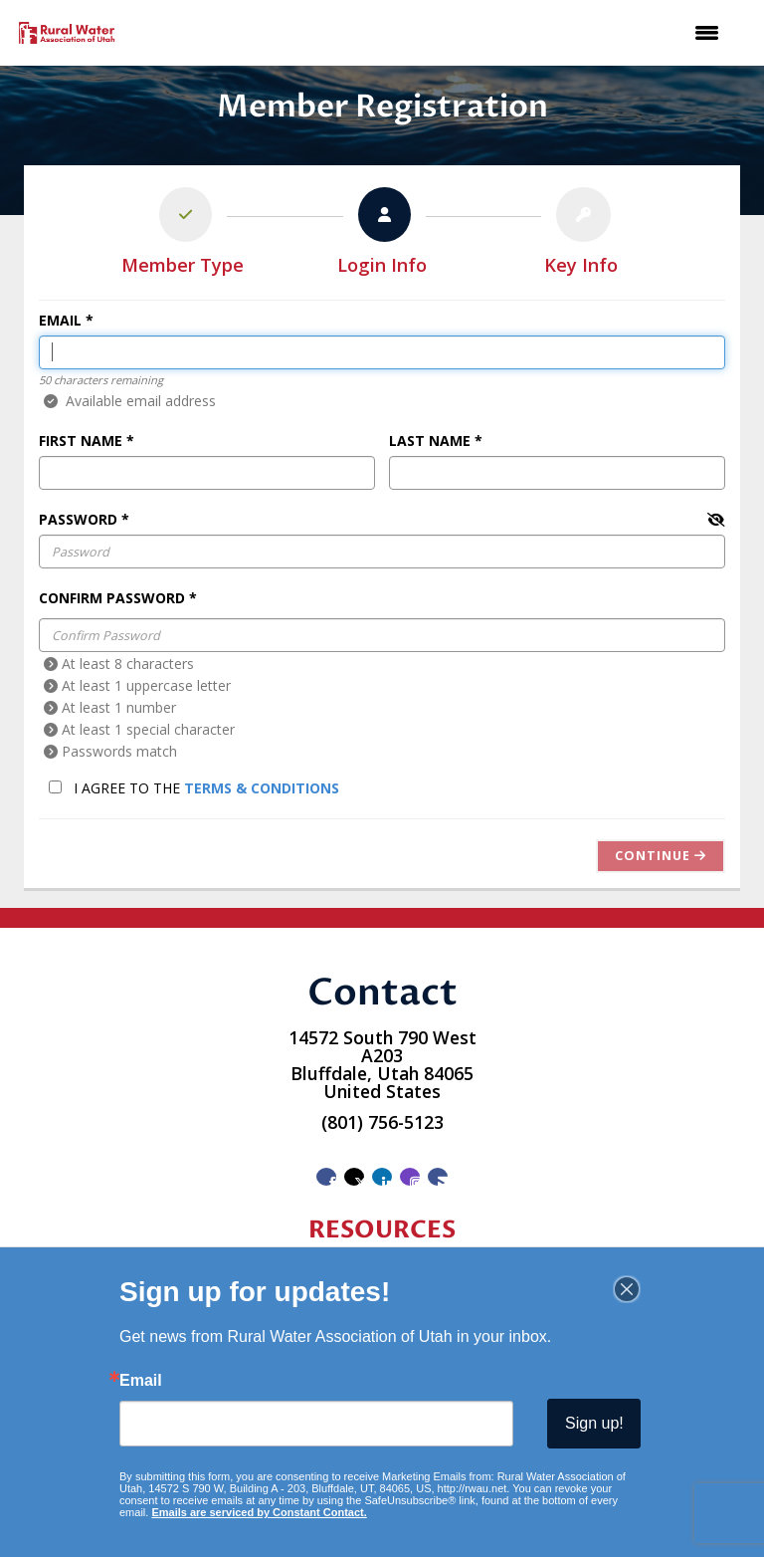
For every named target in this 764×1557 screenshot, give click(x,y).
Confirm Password (112, 597)
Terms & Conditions (261, 787)
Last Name (430, 440)
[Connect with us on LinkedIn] (382, 1177)
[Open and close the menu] (431, 33)
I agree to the (194, 787)
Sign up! (594, 1423)
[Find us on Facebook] (326, 1177)
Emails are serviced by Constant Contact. (258, 1512)
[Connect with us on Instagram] (410, 1177)
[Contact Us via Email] (438, 1177)
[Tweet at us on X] (354, 1177)
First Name (80, 440)
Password (78, 519)
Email (60, 320)
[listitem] (183, 235)
